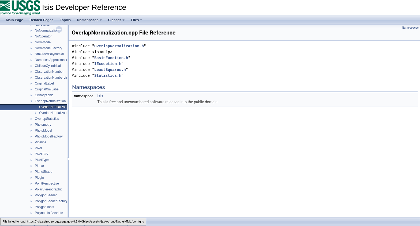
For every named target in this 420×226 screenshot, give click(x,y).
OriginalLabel (44, 83)
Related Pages (41, 20)
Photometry (43, 125)
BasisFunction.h (111, 57)
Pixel (38, 148)
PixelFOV (41, 154)
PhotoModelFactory (49, 136)
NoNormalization (47, 30)
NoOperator (43, 36)
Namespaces (89, 20)
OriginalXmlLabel (47, 89)
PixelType (42, 160)
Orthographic (44, 95)
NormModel (43, 42)
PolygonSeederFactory (51, 201)
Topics (65, 20)
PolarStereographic (48, 189)
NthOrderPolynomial (49, 54)
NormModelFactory (48, 48)
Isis (100, 96)
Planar (39, 166)
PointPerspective (47, 183)
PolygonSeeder (46, 195)
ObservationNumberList (52, 77)
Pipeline (40, 142)
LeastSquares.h (110, 69)
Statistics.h (107, 75)
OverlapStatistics (47, 119)
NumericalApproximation (52, 60)
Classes (116, 20)
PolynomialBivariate (49, 213)
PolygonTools (44, 207)
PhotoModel (43, 130)
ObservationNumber (49, 72)
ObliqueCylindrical (48, 66)
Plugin (39, 177)
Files (136, 20)
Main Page (14, 20)
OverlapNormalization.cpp (57, 107)
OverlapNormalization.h (56, 113)
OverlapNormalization (50, 101)
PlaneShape (43, 172)
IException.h (107, 63)
